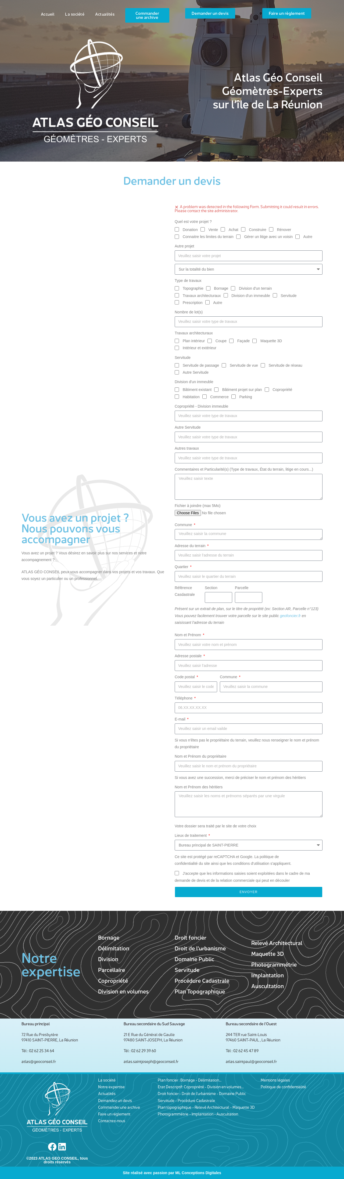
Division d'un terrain (255, 288)
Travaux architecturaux (202, 295)
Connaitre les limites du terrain (208, 237)
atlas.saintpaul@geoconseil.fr (251, 1061)
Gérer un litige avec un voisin (268, 237)
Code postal (185, 677)
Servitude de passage (201, 365)
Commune (184, 525)
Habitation (191, 397)
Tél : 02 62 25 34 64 (38, 1050)
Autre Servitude (196, 372)
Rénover (284, 230)
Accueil (48, 14)
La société (74, 14)
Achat (233, 230)
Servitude (288, 295)
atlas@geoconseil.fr (39, 1061)
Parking (245, 397)
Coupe (221, 341)
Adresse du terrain (190, 546)
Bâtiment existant (197, 389)
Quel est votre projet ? (193, 221)
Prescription (193, 302)
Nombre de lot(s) (189, 312)
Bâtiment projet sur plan (242, 389)
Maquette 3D (271, 341)
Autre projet (184, 246)
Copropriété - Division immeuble (201, 406)
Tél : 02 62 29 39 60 (140, 1050)
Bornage (221, 288)
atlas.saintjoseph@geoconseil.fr (151, 1061)
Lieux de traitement (191, 835)
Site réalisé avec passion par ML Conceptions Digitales (172, 1173)
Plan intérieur (194, 341)
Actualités (104, 14)
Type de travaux (188, 280)
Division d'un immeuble (250, 295)
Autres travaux (187, 448)
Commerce (219, 397)
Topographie (193, 288)
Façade (243, 341)
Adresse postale (189, 656)
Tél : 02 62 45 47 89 (242, 1050)
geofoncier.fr (290, 616)
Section (211, 588)
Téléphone (184, 698)
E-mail (181, 719)
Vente (213, 230)
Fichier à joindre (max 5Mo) (197, 505)
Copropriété (282, 389)
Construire (257, 230)
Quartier (182, 567)
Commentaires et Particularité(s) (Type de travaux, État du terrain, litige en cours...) (244, 469)
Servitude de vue (244, 365)
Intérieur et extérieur (199, 348)
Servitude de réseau (285, 365)
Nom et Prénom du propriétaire (200, 756)
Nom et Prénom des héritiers (199, 787)
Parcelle (242, 588)
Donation (190, 230)
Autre (307, 237)
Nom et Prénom (188, 635)
